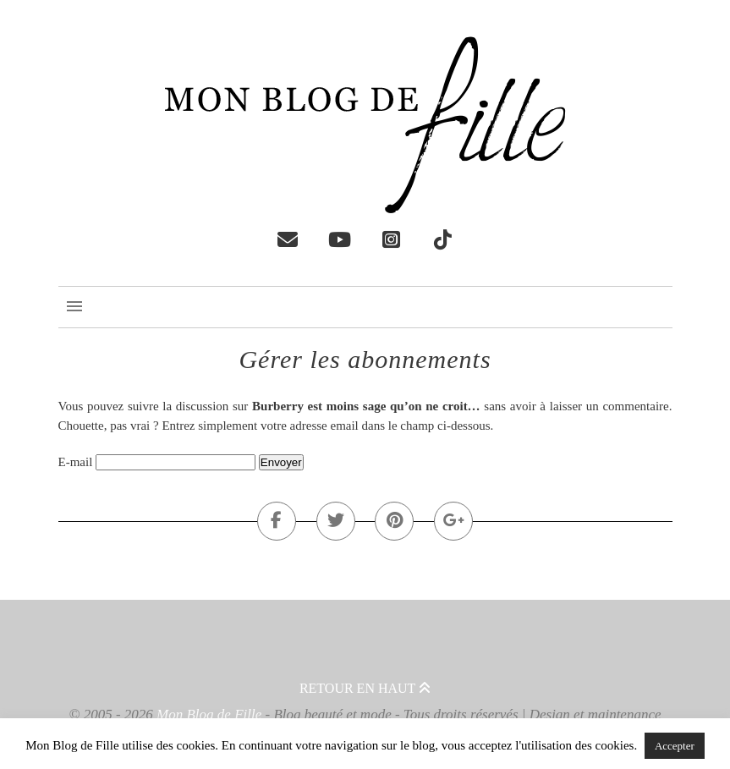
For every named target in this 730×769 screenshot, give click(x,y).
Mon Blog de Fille (208, 714)
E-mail (75, 462)
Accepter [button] (674, 745)
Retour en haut (365, 688)
